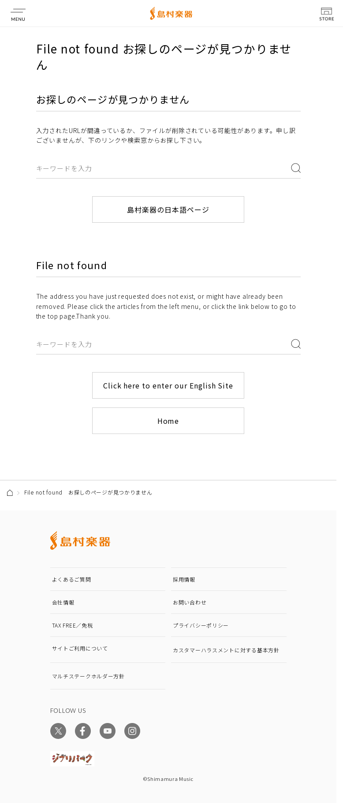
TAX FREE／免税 (72, 625)
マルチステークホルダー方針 (88, 676)
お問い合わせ (189, 602)
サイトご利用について (80, 648)
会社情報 (63, 602)
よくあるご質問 (71, 579)
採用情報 (184, 579)
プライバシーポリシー (201, 625)
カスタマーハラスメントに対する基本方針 (226, 650)
